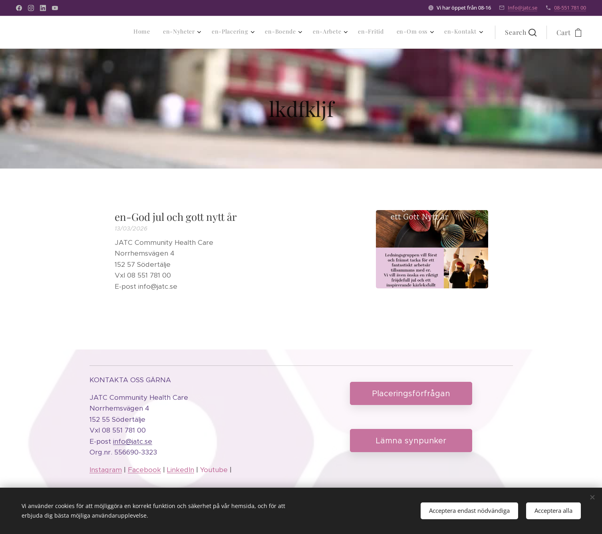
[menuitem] (369, 32)
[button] (520, 32)
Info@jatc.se (522, 7)
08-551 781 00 (570, 7)
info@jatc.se (132, 441)
